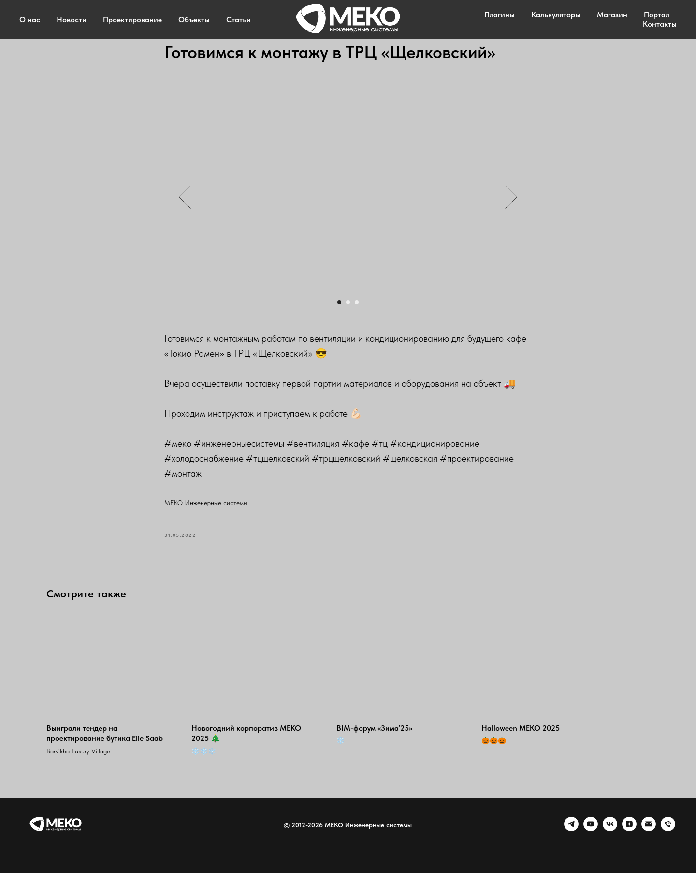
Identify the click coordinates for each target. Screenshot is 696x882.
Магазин (612, 14)
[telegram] (571, 838)
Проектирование (132, 19)
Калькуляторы (555, 14)
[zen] (629, 838)
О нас (29, 19)
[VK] (610, 838)
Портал (656, 14)
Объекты (194, 19)
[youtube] (590, 838)
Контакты (660, 24)
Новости (72, 19)
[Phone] (668, 838)
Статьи (238, 19)
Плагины (499, 14)
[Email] (648, 838)
